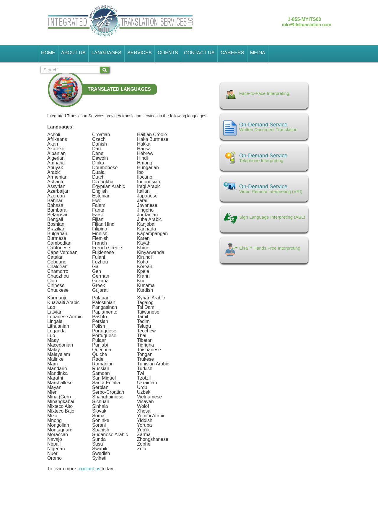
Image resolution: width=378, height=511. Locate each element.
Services (139, 53)
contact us (89, 468)
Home (48, 53)
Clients (168, 53)
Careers (232, 53)
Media (257, 53)
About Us (73, 53)
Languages (106, 53)
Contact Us (199, 53)
